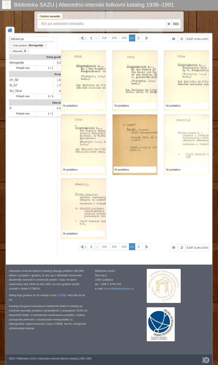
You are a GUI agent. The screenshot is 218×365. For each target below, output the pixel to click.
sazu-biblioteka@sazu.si (119, 288)
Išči (176, 24)
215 (114, 37)
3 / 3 (50, 96)
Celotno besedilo (49, 17)
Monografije (17, 62)
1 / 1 (50, 68)
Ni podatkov (70, 105)
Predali (59, 74)
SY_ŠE (14, 79)
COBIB (61, 295)
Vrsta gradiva (55, 57)
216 (124, 37)
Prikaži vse (23, 68)
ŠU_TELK (16, 91)
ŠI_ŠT (13, 85)
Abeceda (58, 102)
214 (104, 37)
